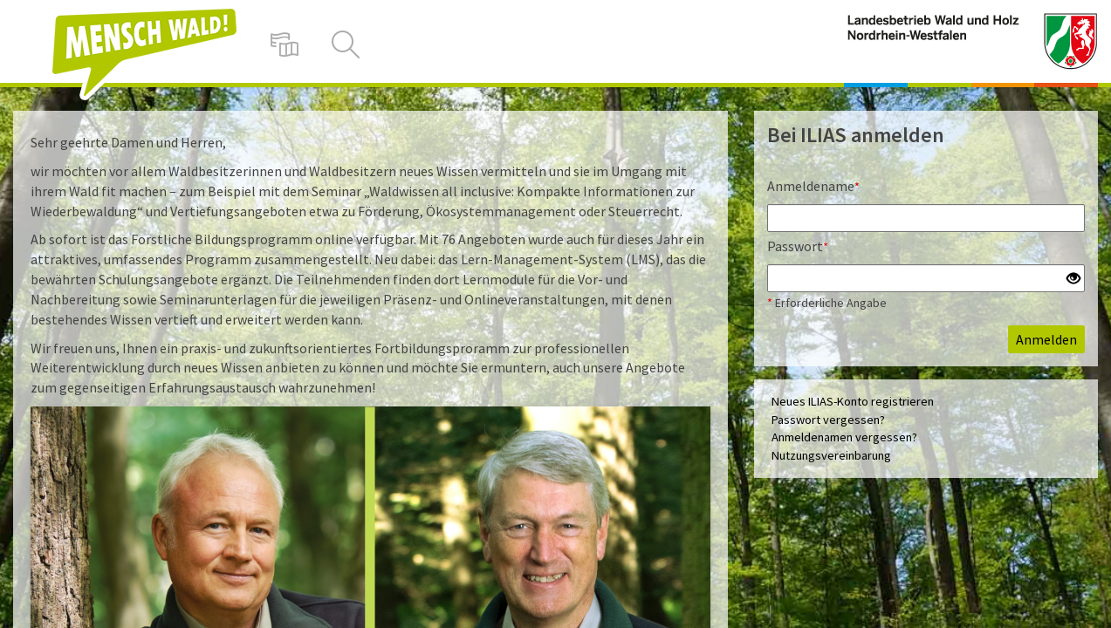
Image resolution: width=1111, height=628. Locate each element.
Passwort (797, 246)
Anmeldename (813, 186)
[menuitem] (284, 43)
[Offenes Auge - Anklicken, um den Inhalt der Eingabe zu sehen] (1073, 279)
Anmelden (1046, 339)
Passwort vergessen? (828, 419)
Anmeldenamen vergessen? (844, 437)
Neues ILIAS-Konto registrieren (853, 401)
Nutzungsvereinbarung (831, 455)
